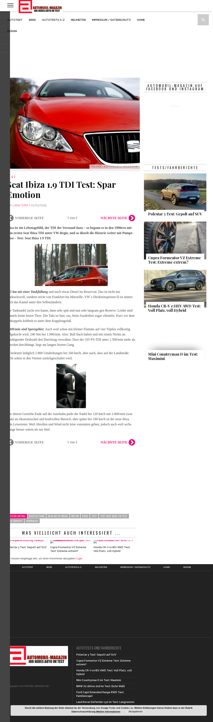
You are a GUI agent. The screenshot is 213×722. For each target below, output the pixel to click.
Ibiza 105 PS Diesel (58, 516)
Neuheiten (78, 19)
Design (12, 31)
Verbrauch (32, 521)
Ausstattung (37, 516)
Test (94, 516)
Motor (75, 516)
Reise (32, 19)
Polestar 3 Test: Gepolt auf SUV (27, 569)
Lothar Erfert (20, 205)
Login (79, 580)
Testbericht (15, 521)
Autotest (15, 19)
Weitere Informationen (108, 711)
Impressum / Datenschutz (111, 19)
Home (141, 19)
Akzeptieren (135, 711)
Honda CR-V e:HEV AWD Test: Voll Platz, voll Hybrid (112, 571)
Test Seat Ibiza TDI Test (114, 516)
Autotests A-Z (53, 19)
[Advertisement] (106, 44)
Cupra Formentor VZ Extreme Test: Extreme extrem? (68, 571)
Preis (85, 516)
